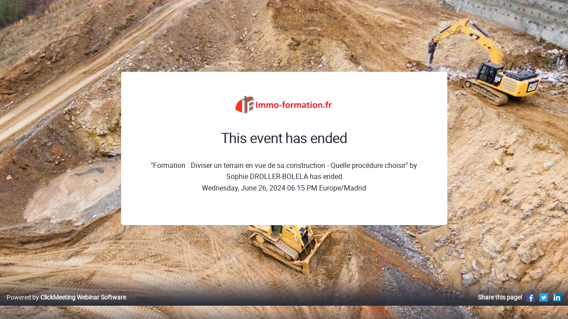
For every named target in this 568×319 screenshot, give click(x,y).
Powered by (66, 306)
